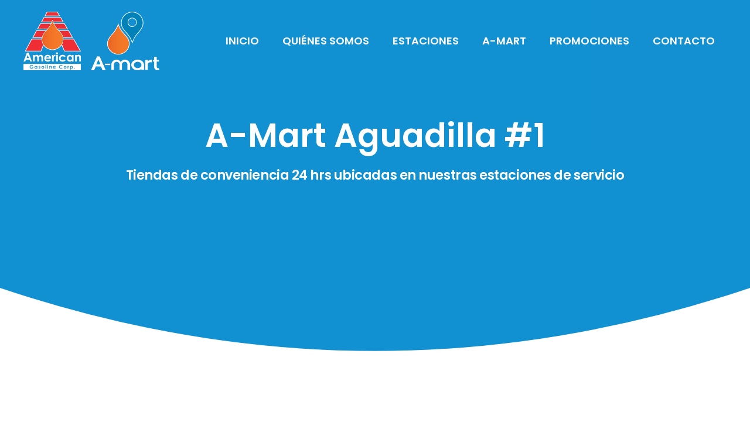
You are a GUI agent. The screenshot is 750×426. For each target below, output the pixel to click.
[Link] (91, 41)
